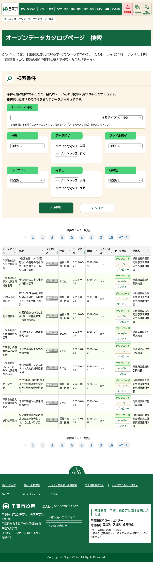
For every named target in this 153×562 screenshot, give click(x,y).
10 (111, 237)
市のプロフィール (31, 494)
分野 (14, 135)
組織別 (113, 170)
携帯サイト (7, 494)
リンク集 (53, 494)
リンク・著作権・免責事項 (62, 485)
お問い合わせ (59, 526)
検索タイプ (108, 117)
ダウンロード (123, 259)
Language (137, 12)
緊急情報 (127, 12)
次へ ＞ (123, 237)
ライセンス (18, 170)
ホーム (7, 19)
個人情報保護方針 (94, 485)
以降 (70, 146)
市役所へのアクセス (63, 517)
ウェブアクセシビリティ (125, 485)
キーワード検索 (21, 107)
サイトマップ (9, 485)
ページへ (123, 264)
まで (70, 153)
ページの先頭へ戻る (76, 472)
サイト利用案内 (32, 485)
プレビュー (123, 269)
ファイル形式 (118, 135)
